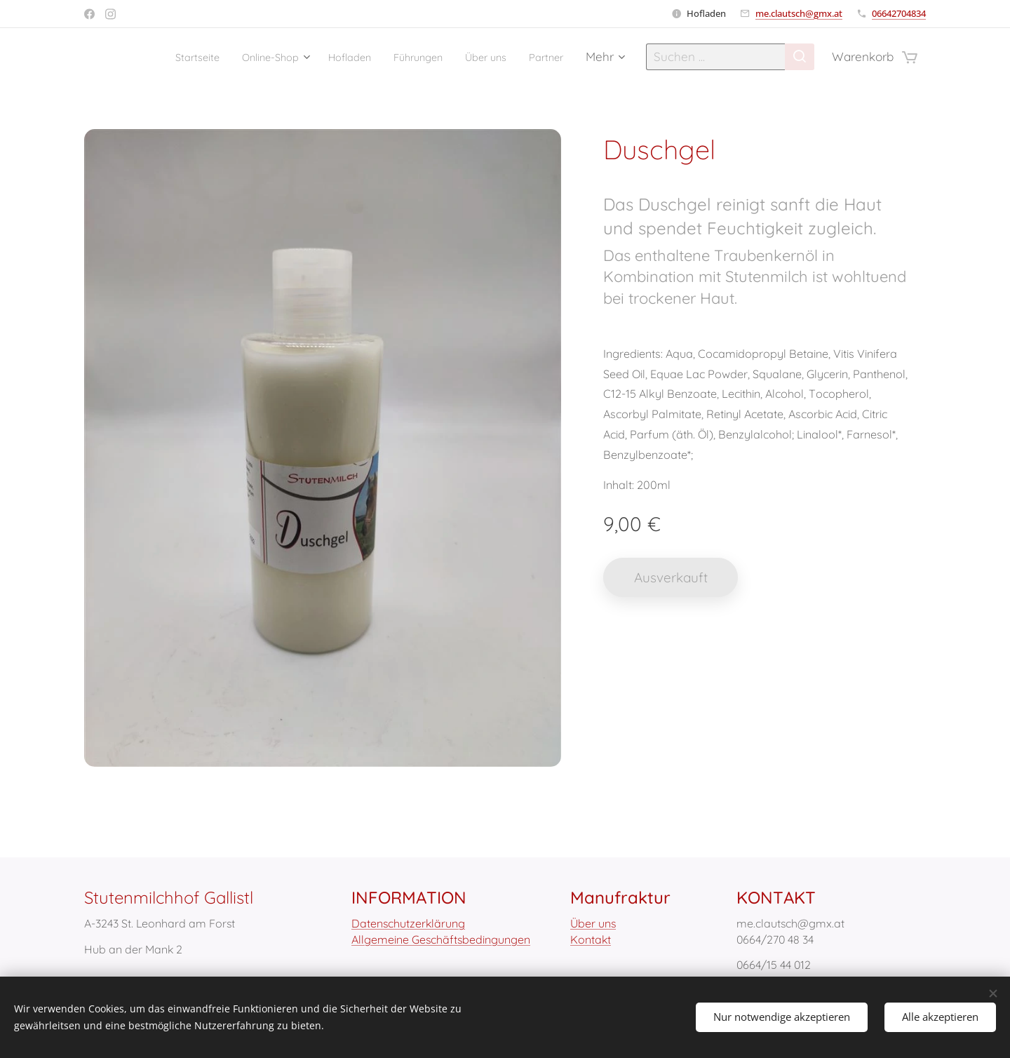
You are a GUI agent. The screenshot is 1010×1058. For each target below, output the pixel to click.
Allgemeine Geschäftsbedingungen (440, 939)
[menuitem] (150, 56)
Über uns (593, 923)
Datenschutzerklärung (408, 923)
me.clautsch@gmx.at (798, 13)
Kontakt (590, 939)
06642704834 (899, 13)
